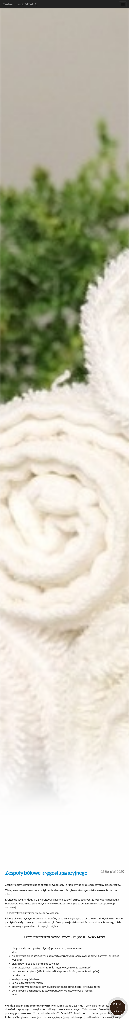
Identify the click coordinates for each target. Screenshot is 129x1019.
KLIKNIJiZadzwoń (117, 1007)
